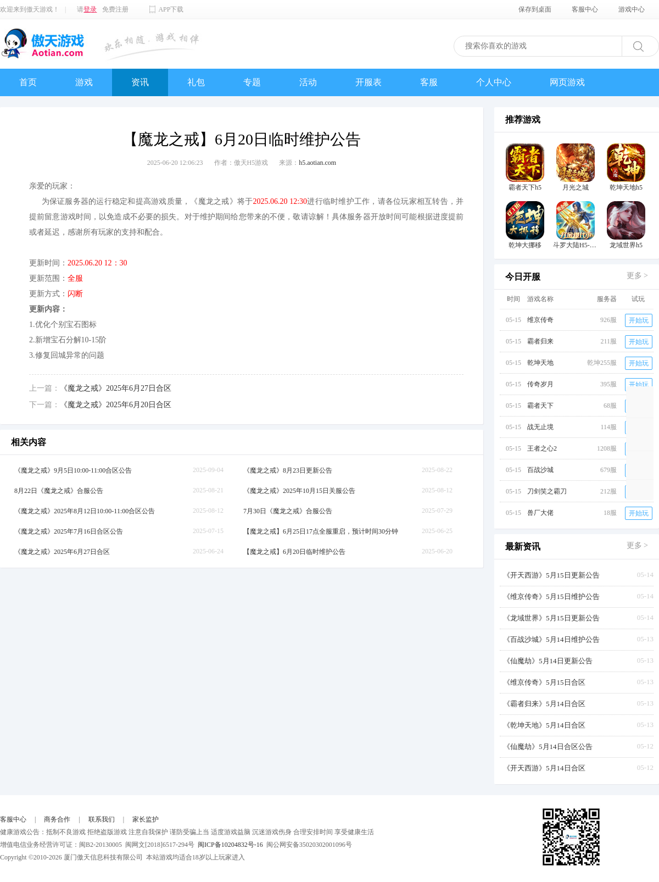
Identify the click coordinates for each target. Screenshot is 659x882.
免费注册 (115, 9)
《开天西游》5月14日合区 (544, 768)
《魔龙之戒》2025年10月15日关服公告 (299, 491)
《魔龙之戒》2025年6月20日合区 (115, 405)
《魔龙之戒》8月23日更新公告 (287, 470)
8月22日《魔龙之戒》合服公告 (58, 491)
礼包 (196, 82)
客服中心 (13, 819)
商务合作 (57, 819)
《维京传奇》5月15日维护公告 (551, 596)
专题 (252, 82)
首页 (28, 82)
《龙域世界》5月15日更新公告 (551, 618)
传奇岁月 (540, 384)
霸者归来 (540, 341)
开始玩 (639, 320)
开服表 (368, 82)
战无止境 (540, 427)
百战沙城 (540, 470)
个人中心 (493, 82)
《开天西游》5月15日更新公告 (551, 575)
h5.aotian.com (317, 163)
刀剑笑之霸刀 (547, 491)
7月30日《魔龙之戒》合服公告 (287, 511)
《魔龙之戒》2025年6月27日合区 (115, 388)
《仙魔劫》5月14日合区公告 (548, 746)
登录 (90, 9)
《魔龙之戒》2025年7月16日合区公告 (68, 531)
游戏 (84, 82)
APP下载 (170, 9)
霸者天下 (540, 405)
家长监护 (145, 819)
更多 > (637, 275)
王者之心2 (542, 448)
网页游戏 (567, 82)
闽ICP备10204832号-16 (230, 844)
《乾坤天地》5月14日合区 (544, 725)
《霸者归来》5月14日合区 (544, 704)
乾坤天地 (540, 363)
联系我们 (101, 819)
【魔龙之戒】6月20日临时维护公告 (294, 552)
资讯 (140, 82)
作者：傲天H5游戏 (241, 163)
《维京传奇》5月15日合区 (544, 682)
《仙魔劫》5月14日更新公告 (548, 661)
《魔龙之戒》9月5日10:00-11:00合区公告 (73, 470)
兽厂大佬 (540, 513)
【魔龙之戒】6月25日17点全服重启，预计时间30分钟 (320, 531)
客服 (429, 82)
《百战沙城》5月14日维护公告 (551, 639)
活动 (308, 82)
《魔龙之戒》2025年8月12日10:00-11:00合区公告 (84, 511)
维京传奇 (540, 320)
